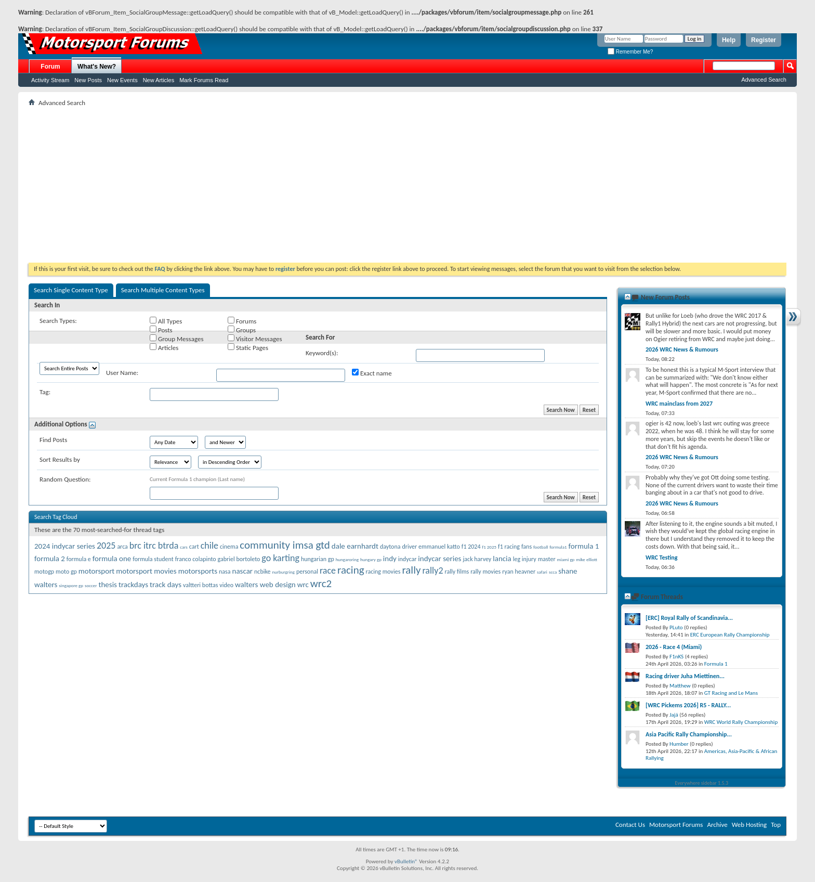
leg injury (524, 559)
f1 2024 (471, 546)
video (226, 585)
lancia (502, 558)
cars (184, 547)
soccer (91, 585)
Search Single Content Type (71, 290)
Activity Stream (50, 80)
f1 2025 (489, 547)
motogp (44, 571)
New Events (122, 80)
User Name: (122, 373)
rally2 (432, 570)
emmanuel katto (439, 546)
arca (122, 546)
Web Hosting (749, 824)
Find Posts (53, 440)
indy (390, 558)
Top (776, 824)
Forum (50, 66)
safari (542, 572)
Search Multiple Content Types (163, 290)
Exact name (372, 373)
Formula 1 (716, 663)
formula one (112, 558)
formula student (153, 559)
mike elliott (586, 559)
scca (553, 572)
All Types (166, 321)
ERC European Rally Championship (730, 634)
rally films (456, 571)
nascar (242, 571)
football (540, 547)
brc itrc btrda (154, 545)
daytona (390, 546)
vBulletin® (406, 861)
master (547, 559)
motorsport (96, 571)
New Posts (88, 80)
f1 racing (509, 546)
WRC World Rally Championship (741, 722)
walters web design (265, 584)
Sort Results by (60, 459)
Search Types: (58, 321)
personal (307, 571)
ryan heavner (518, 571)
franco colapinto (195, 559)
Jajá (673, 714)
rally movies (485, 571)
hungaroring (347, 559)
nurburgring (283, 572)
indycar (407, 559)
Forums (242, 321)
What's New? (96, 66)
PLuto (675, 627)
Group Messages (176, 338)
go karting (280, 558)
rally (411, 570)
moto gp (66, 571)
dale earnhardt (355, 546)
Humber (679, 744)
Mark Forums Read (203, 80)
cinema (229, 546)
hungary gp (371, 559)
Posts (161, 330)
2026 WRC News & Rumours (682, 349)
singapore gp (71, 585)
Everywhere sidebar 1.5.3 (702, 783)
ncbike (262, 571)
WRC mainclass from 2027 (679, 403)
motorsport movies (146, 571)
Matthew (680, 685)
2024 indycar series (64, 546)
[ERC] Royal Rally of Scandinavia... (689, 617)
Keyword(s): (322, 353)
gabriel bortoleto (239, 559)
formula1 (558, 547)
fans (526, 546)
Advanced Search (763, 79)
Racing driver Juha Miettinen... (685, 676)
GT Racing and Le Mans (731, 693)
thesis (107, 584)
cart (194, 546)
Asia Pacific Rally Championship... (689, 734)
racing (350, 570)
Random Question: (65, 479)
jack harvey (477, 559)
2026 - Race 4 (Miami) (674, 647)
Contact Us (630, 824)
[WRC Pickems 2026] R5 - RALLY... (688, 705)
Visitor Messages (255, 338)
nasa (225, 571)
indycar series (439, 558)
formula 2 (49, 558)
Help (728, 40)
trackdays (133, 584)
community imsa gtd (285, 545)
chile (209, 545)
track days (165, 584)
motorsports (197, 571)
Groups (242, 330)
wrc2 (321, 583)
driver (409, 546)
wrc (303, 584)
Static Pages (248, 347)
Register (763, 40)
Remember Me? (630, 52)
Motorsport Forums (676, 824)
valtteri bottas (200, 585)
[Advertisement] (407, 184)
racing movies (383, 571)
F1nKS (676, 656)
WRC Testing (661, 557)
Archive (717, 824)
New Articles (159, 80)
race (328, 570)
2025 (106, 545)
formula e (79, 559)
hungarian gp (317, 559)
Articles (164, 347)
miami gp (566, 559)
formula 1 (584, 546)
